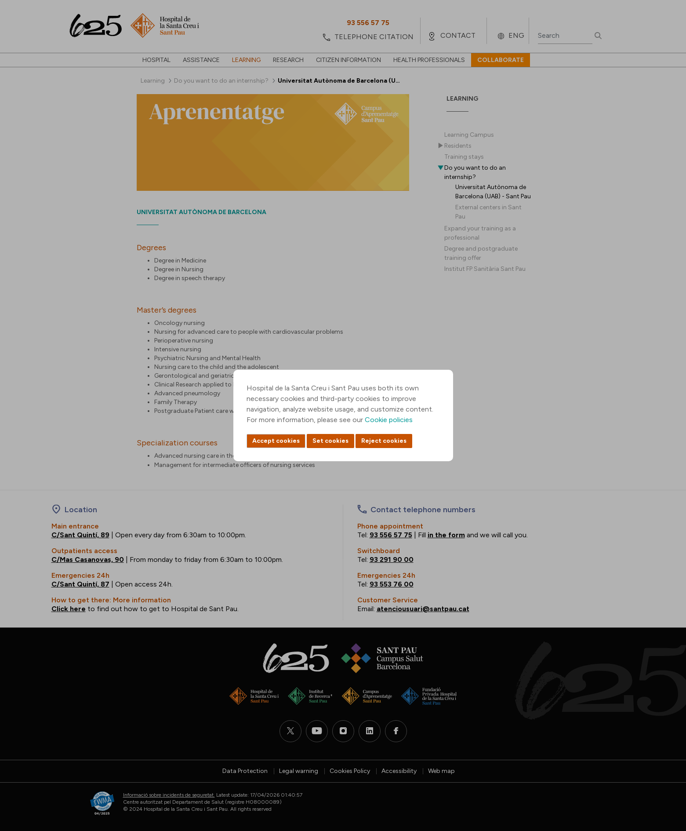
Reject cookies (384, 441)
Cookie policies (389, 420)
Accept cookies (276, 441)
